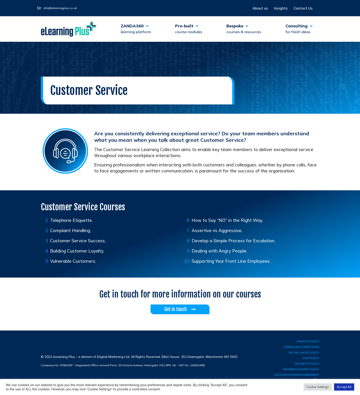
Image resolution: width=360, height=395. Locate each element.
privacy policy (308, 341)
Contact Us (303, 8)
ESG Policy (311, 358)
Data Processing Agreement (296, 374)
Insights (281, 8)
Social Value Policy (304, 352)
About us (260, 8)
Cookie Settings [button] (317, 387)
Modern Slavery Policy (301, 369)
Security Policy (307, 363)
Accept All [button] (344, 387)
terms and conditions (301, 347)
